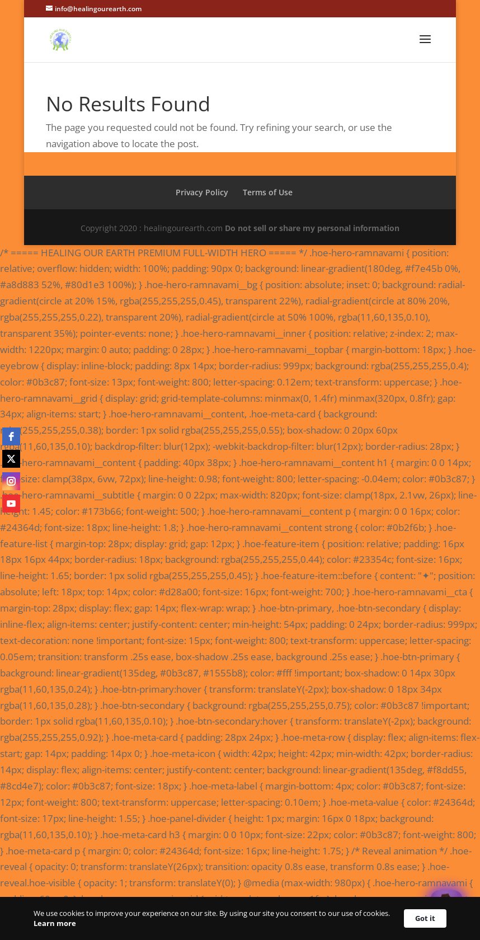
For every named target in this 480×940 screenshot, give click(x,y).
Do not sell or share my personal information (312, 228)
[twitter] (11, 459)
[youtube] (11, 504)
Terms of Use (268, 192)
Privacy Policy (202, 192)
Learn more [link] (55, 923)
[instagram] (11, 481)
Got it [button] (425, 918)
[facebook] (11, 436)
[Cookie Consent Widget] (240, 918)
